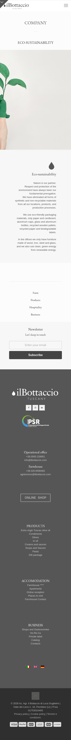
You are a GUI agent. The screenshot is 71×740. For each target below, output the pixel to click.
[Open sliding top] (4, 4)
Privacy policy (21, 714)
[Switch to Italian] (28, 666)
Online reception (35, 592)
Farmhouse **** (35, 585)
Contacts (35, 643)
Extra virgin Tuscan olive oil (35, 530)
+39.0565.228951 (35, 456)
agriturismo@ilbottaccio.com (35, 474)
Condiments (35, 533)
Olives (35, 537)
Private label (35, 636)
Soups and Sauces (35, 548)
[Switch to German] (42, 666)
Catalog (35, 640)
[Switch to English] (35, 666)
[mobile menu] (66, 5)
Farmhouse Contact (35, 599)
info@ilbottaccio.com (35, 460)
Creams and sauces (35, 544)
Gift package (35, 555)
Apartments (35, 588)
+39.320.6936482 (35, 470)
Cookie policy (38, 714)
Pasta (35, 551)
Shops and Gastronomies (35, 629)
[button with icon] (28, 407)
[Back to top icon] (35, 696)
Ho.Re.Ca (35, 633)
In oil (35, 540)
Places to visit (35, 595)
